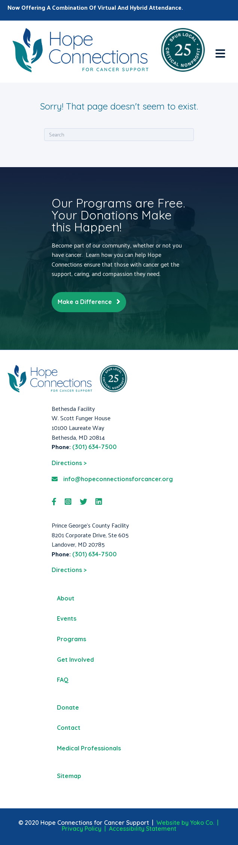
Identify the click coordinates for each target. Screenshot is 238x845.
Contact (68, 727)
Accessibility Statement (142, 828)
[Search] (119, 134)
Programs (71, 639)
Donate (68, 707)
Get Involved (75, 659)
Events (66, 618)
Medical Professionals (89, 748)
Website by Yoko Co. (185, 822)
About (65, 598)
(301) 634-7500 (94, 447)
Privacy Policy (81, 828)
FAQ (62, 679)
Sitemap (69, 776)
